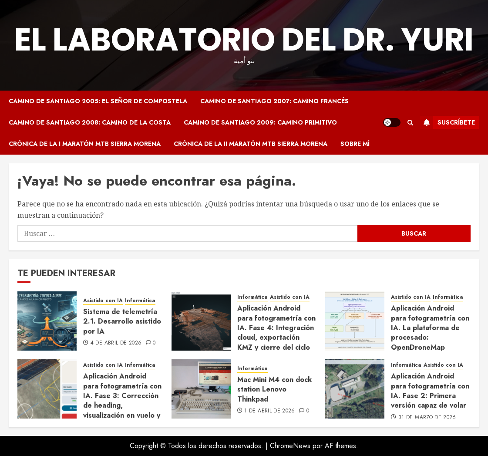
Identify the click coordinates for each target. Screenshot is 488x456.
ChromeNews (290, 446)
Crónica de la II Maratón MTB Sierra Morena (250, 143)
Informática (140, 300)
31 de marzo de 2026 (427, 417)
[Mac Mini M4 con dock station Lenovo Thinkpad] (201, 389)
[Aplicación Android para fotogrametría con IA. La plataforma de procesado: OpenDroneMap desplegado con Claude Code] (354, 321)
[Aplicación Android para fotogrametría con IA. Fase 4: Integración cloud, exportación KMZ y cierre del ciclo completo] (201, 321)
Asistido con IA (103, 300)
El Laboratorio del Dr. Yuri (244, 39)
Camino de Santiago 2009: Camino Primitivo (260, 122)
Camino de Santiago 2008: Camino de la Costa (90, 122)
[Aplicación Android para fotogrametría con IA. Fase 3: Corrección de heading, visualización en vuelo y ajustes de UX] (47, 389)
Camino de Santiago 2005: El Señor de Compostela (98, 101)
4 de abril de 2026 (116, 343)
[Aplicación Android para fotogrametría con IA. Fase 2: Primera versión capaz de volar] (354, 389)
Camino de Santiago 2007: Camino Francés (274, 101)
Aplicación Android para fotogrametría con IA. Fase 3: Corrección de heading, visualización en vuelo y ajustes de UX (122, 400)
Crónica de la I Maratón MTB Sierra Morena (85, 143)
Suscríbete (447, 122)
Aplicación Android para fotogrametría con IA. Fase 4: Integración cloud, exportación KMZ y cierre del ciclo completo (276, 332)
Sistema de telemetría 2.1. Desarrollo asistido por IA (122, 321)
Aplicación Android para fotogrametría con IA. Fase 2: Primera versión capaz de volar (430, 390)
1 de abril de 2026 (269, 411)
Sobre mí (355, 143)
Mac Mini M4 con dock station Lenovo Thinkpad (274, 389)
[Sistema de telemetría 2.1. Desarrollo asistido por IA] (47, 321)
